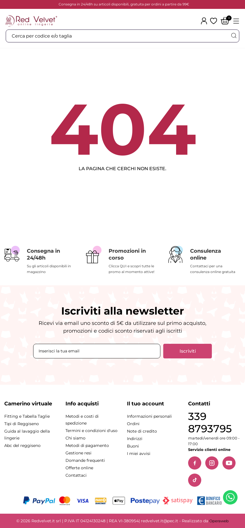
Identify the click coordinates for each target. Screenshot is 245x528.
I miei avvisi (138, 453)
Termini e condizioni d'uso (91, 430)
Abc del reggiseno (22, 445)
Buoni (133, 446)
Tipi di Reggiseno (21, 423)
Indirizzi (134, 438)
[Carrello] (225, 21)
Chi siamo (75, 438)
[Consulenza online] (204, 260)
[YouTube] (229, 463)
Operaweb (219, 521)
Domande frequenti (85, 460)
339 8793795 (210, 422)
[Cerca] (233, 36)
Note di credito (142, 431)
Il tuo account (145, 404)
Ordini (133, 423)
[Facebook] (194, 463)
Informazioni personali (149, 416)
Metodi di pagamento (87, 445)
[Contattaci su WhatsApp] (231, 498)
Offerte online (79, 467)
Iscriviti (188, 351)
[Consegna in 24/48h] (41, 260)
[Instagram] (211, 463)
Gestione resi (78, 453)
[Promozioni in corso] (123, 260)
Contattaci (76, 475)
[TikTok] (194, 480)
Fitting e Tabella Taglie (27, 416)
